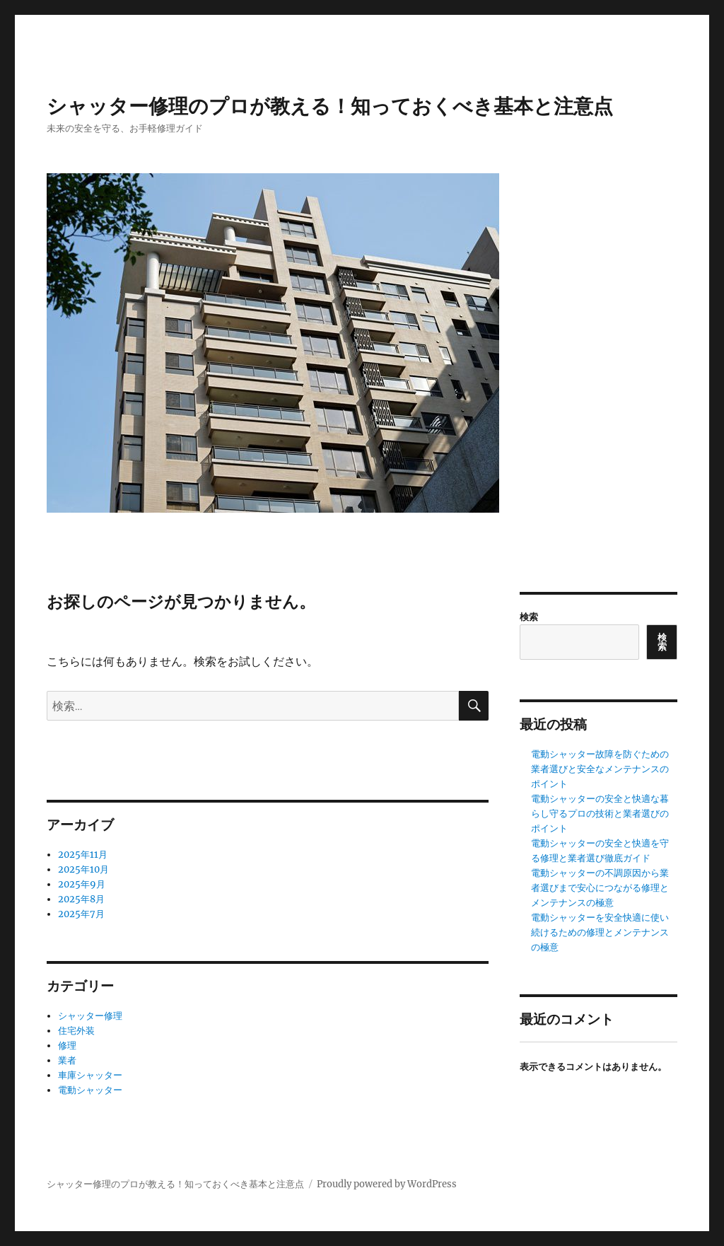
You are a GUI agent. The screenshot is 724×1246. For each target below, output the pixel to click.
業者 (67, 1060)
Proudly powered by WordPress (387, 1184)
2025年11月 (82, 855)
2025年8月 (81, 899)
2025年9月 (81, 884)
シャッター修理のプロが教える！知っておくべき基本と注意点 (330, 106)
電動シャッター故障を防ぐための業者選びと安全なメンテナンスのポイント (600, 769)
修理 (67, 1046)
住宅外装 (76, 1031)
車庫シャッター (90, 1075)
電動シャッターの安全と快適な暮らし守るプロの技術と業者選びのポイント (600, 813)
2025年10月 (83, 869)
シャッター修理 (90, 1016)
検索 (529, 617)
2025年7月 (81, 914)
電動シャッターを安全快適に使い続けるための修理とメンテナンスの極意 (600, 932)
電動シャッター (90, 1090)
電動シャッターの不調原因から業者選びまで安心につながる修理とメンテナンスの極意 (600, 888)
